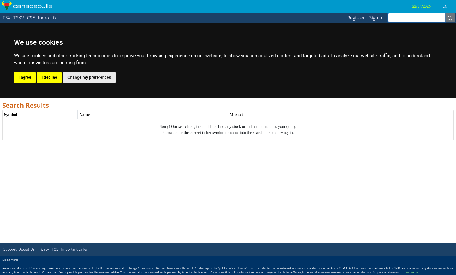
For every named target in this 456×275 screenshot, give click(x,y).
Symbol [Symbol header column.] (10, 114)
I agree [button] (25, 77)
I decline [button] (49, 77)
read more (411, 272)
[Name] (450, 17)
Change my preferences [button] (89, 77)
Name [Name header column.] (84, 114)
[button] (449, 6)
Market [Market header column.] (236, 114)
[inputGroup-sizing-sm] (416, 17)
